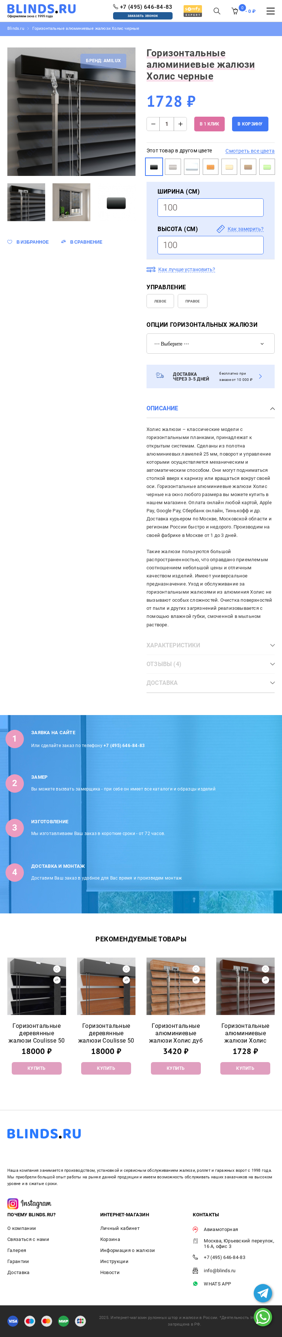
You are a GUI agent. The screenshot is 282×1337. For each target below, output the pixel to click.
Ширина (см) (179, 191)
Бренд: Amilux (103, 60)
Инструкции (114, 1261)
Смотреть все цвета (250, 151)
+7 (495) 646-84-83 (124, 745)
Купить (37, 1068)
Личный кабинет (120, 1228)
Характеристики (173, 645)
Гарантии (18, 1261)
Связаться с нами (28, 1239)
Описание (162, 408)
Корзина (110, 1239)
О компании (21, 1228)
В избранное (33, 242)
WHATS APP (212, 1284)
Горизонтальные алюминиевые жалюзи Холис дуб (176, 1033)
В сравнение (86, 242)
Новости (110, 1272)
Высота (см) (178, 229)
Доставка (162, 682)
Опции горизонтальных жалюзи (202, 324)
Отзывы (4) (164, 664)
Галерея (16, 1250)
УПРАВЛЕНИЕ (166, 287)
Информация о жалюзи (127, 1250)
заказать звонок (143, 16)
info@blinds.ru (214, 1271)
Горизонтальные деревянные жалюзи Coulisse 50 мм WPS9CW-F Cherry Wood (106, 1040)
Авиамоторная (215, 1229)
